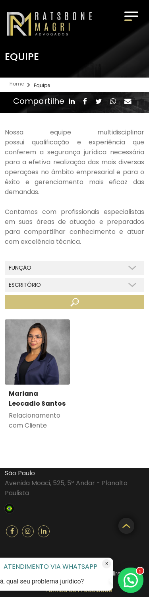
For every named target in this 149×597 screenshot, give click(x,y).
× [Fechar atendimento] (106, 564)
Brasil (9, 507)
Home (17, 83)
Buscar (74, 302)
